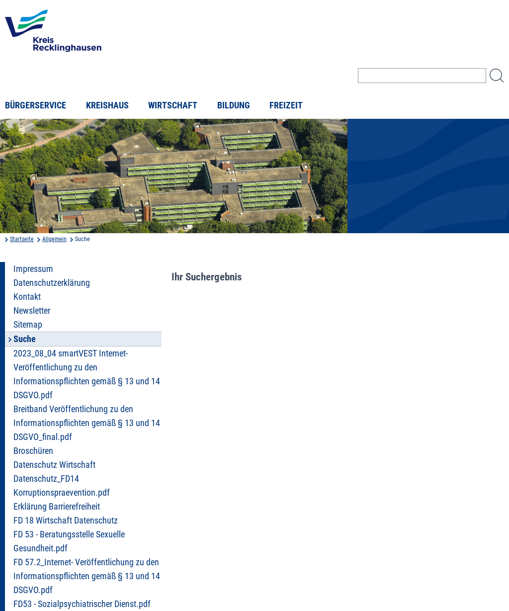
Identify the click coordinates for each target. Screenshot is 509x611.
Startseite (22, 239)
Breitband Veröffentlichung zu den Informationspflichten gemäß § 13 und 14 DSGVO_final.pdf (86, 423)
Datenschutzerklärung (51, 283)
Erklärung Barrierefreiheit (56, 507)
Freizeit (286, 105)
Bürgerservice (35, 105)
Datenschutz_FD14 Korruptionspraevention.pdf (61, 486)
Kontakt (27, 297)
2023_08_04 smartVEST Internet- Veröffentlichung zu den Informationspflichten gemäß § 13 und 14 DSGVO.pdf (86, 374)
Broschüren (33, 451)
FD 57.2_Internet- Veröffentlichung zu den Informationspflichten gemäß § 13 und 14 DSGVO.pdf (86, 576)
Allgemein (54, 239)
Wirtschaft (172, 105)
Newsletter (31, 311)
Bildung (233, 105)
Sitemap (27, 325)
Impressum (33, 269)
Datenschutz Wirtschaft (54, 465)
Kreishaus (107, 105)
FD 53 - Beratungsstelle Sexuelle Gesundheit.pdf (69, 541)
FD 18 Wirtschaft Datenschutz (65, 520)
